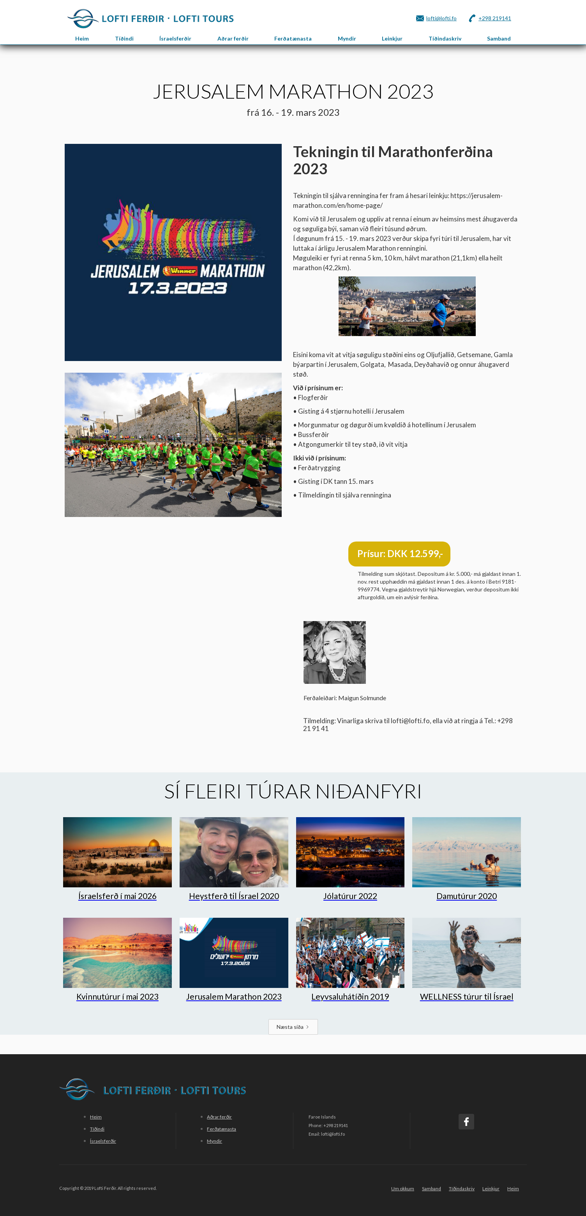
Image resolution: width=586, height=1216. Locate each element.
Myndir (347, 38)
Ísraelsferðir (175, 38)
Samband (499, 38)
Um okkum (402, 1188)
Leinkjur (392, 38)
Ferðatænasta (293, 38)
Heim (82, 38)
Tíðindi (124, 38)
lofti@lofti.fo (441, 18)
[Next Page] (293, 1027)
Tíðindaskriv (445, 38)
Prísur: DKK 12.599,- (400, 553)
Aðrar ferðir (233, 38)
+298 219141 (494, 18)
